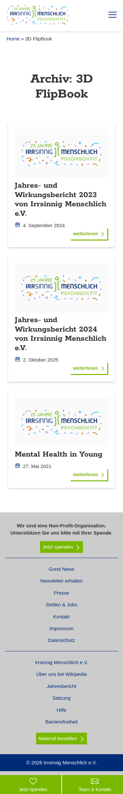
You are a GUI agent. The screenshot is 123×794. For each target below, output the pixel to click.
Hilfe (61, 710)
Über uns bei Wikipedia (61, 674)
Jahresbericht (61, 686)
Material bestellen (57, 738)
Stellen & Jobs (61, 604)
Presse (61, 593)
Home (13, 38)
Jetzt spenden (62, 547)
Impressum (61, 628)
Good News (61, 569)
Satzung (61, 698)
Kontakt (61, 616)
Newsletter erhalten (61, 581)
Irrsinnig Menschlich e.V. (61, 662)
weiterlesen (89, 233)
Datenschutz (61, 640)
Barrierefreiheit (61, 721)
